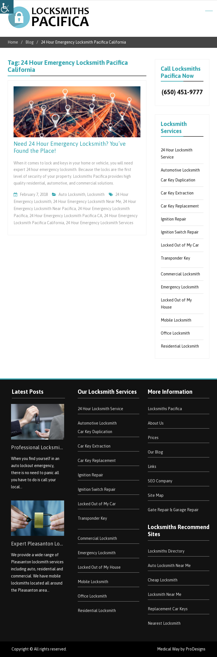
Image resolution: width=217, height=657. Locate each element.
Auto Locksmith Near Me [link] (169, 565)
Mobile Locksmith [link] (176, 320)
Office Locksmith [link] (175, 333)
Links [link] (152, 466)
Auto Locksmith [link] (71, 194)
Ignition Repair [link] (173, 219)
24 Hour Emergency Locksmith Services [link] (99, 223)
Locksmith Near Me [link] (164, 594)
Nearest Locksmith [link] (164, 623)
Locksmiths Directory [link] (166, 551)
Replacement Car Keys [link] (168, 609)
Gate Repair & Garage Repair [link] (173, 510)
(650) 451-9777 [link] (182, 92)
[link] (7, 7)
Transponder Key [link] (175, 258)
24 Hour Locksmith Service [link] (100, 408)
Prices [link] (153, 437)
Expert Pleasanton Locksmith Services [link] (37, 544)
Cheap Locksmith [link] (162, 580)
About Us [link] (156, 423)
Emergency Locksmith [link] (180, 287)
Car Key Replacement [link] (180, 206)
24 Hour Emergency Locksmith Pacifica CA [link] (65, 215)
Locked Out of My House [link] (99, 567)
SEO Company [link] (160, 481)
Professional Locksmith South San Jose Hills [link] (37, 447)
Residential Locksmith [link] (180, 346)
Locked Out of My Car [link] (180, 245)
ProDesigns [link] (195, 649)
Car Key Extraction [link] (177, 193)
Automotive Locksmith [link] (180, 170)
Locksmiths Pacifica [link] (165, 408)
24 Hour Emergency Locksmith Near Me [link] (87, 201)
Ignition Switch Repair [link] (180, 232)
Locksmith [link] (96, 194)
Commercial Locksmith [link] (180, 274)
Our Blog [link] (155, 452)
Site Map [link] (156, 495)
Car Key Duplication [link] (178, 180)
